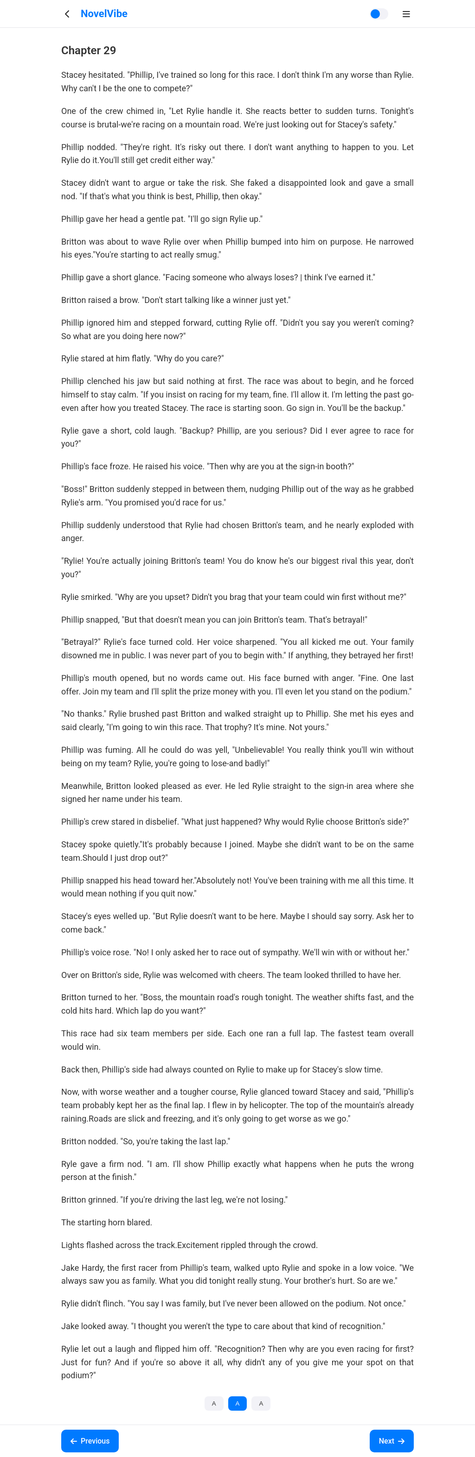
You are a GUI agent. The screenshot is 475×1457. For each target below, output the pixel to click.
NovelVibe (104, 13)
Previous (90, 1441)
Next (391, 1441)
